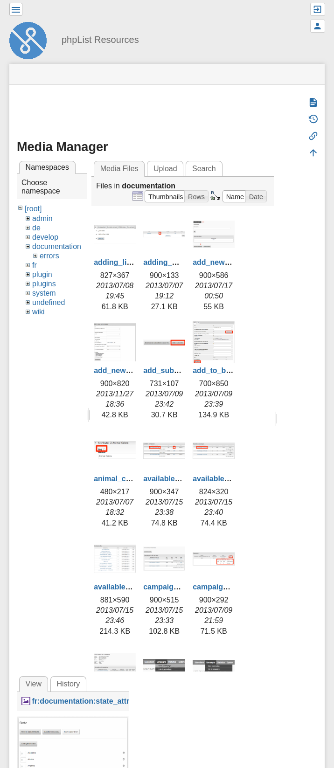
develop (45, 237)
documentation (56, 246)
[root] (33, 209)
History (68, 684)
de (36, 228)
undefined (48, 302)
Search (204, 169)
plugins (44, 284)
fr (34, 265)
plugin (42, 274)
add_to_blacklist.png (230, 370)
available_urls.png (126, 587)
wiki (38, 312)
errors (49, 256)
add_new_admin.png (229, 262)
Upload (165, 169)
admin (42, 218)
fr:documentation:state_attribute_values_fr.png (115, 701)
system (44, 293)
